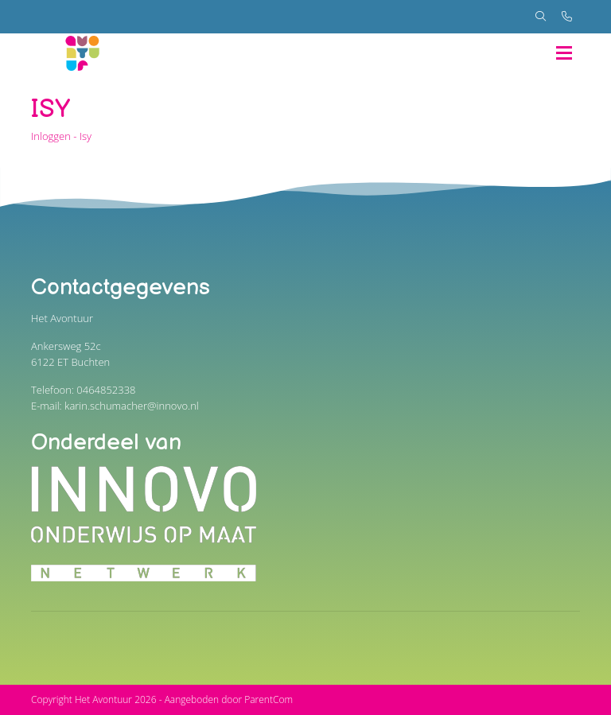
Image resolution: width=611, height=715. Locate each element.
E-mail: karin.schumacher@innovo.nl (115, 405)
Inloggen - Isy (61, 136)
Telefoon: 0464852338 (83, 390)
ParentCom (268, 699)
